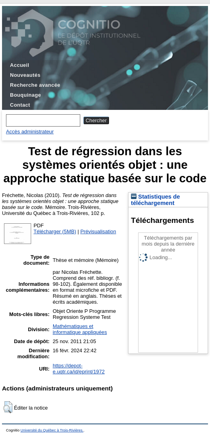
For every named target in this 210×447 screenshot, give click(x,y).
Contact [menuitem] (20, 105)
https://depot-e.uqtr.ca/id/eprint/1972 (79, 369)
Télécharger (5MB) (55, 231)
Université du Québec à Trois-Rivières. (51, 430)
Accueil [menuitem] (19, 65)
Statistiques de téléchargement (155, 199)
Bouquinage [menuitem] (25, 95)
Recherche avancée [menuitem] (35, 85)
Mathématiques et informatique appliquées (80, 329)
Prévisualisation (98, 231)
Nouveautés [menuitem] (25, 75)
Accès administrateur (29, 132)
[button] (7, 407)
